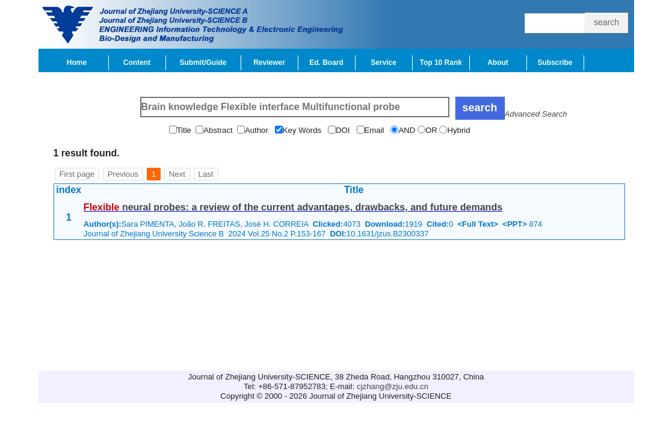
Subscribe (554, 62)
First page (77, 174)
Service (383, 62)
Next (177, 174)
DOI (346, 130)
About (497, 62)
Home (77, 62)
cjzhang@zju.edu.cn (392, 386)
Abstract (220, 130)
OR (432, 130)
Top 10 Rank (441, 62)
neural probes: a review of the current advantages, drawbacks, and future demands (293, 207)
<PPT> (514, 224)
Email (378, 130)
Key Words (305, 130)
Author (260, 130)
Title (186, 130)
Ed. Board (326, 62)
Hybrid (459, 130)
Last (206, 174)
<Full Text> (477, 224)
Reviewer (269, 62)
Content (136, 62)
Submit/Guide (203, 62)
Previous (123, 174)
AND (408, 130)
